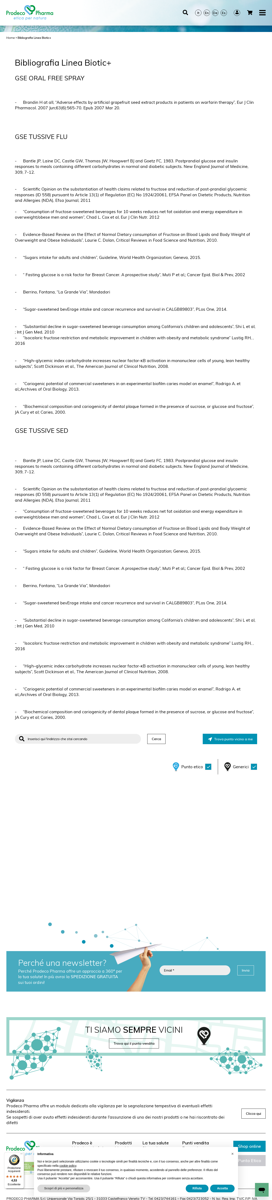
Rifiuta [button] (197, 1188)
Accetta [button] (222, 1188)
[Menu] (21, 1154)
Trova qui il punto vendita (133, 1043)
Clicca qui (253, 1113)
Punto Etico (249, 1160)
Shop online (249, 1146)
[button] (232, 1153)
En (207, 13)
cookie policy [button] (68, 1165)
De (215, 13)
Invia (245, 970)
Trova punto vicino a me (230, 739)
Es (223, 13)
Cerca (156, 739)
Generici (245, 767)
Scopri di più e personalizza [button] (63, 1188)
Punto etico (196, 767)
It (198, 13)
